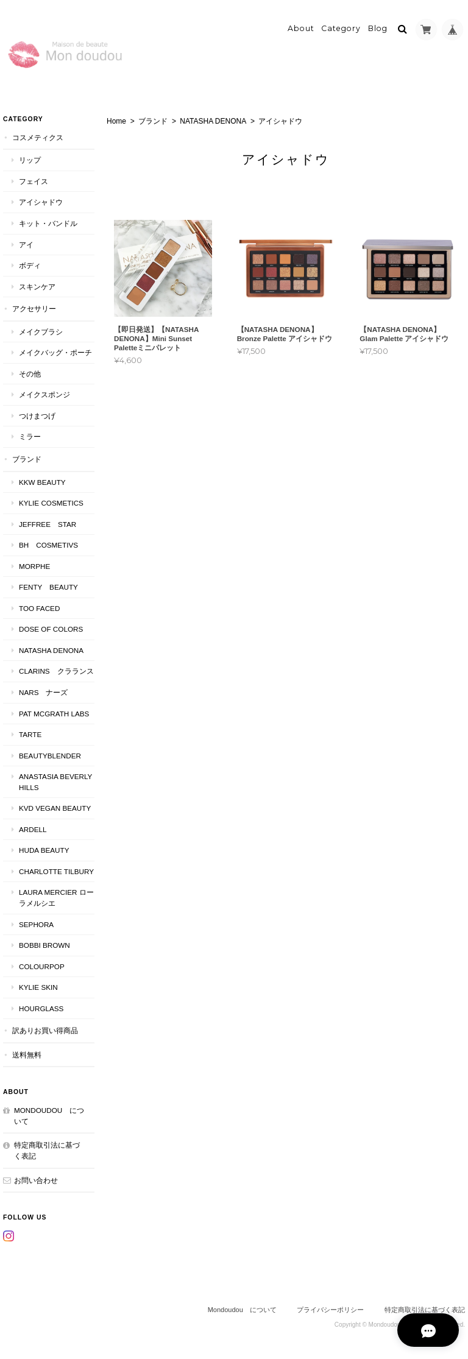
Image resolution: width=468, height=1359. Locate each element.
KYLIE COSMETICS (51, 502)
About (301, 28)
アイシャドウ (41, 202)
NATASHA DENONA (213, 120)
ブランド (153, 120)
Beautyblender (50, 755)
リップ (30, 160)
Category (341, 28)
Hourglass (41, 1008)
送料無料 (26, 1054)
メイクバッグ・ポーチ (55, 352)
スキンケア (37, 286)
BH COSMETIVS (48, 544)
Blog (378, 28)
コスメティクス (37, 137)
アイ (26, 244)
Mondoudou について (49, 1115)
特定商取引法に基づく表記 (47, 1150)
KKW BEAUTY (42, 481)
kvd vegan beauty (56, 808)
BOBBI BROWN (44, 944)
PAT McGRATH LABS (54, 713)
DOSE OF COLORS (51, 629)
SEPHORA (36, 924)
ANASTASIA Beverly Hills (55, 781)
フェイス (33, 181)
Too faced (39, 608)
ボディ (30, 265)
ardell (32, 829)
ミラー (30, 436)
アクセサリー (34, 308)
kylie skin (38, 986)
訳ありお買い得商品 (45, 1030)
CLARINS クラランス (56, 671)
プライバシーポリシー (330, 1309)
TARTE (30, 734)
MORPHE (34, 566)
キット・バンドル (48, 223)
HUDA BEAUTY (44, 850)
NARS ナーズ (43, 692)
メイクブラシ (41, 331)
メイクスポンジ (44, 394)
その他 (30, 373)
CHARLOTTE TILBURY (56, 871)
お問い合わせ (36, 1180)
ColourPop (42, 966)
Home (116, 120)
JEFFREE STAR (47, 524)
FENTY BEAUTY (48, 587)
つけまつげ (37, 415)
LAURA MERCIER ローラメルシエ (56, 897)
